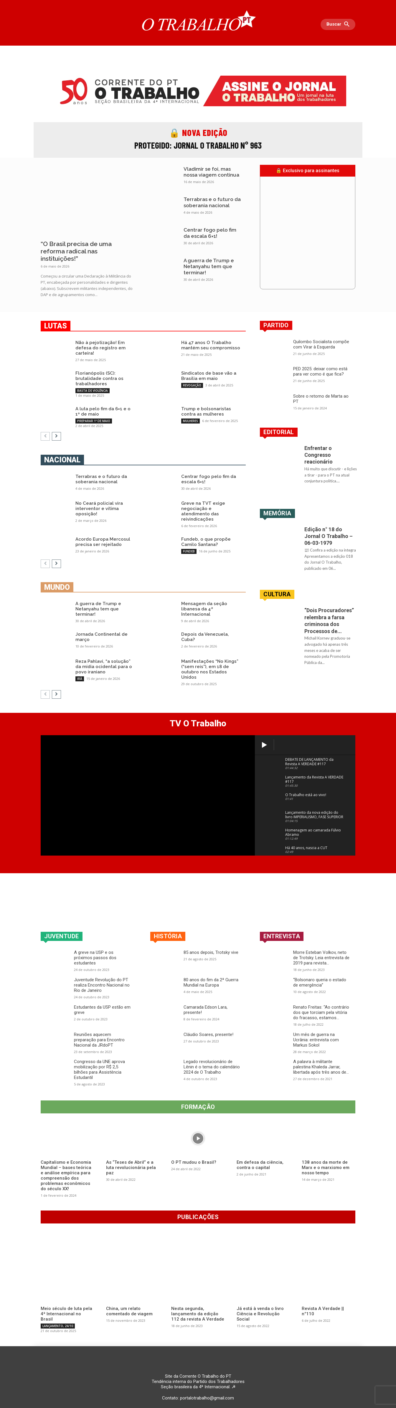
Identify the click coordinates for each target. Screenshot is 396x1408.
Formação (198, 1107)
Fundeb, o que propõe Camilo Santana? (206, 542)
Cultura (277, 594)
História (168, 936)
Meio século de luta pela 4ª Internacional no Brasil (66, 1314)
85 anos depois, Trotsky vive (211, 952)
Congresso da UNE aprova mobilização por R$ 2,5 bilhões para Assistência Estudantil (99, 1069)
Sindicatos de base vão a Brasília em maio (208, 376)
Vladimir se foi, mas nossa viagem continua (211, 172)
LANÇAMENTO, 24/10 (57, 1326)
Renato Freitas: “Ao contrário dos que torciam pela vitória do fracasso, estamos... (321, 1012)
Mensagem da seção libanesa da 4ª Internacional (204, 609)
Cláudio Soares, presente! (208, 1034)
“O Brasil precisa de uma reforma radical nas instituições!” (76, 251)
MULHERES (190, 421)
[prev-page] (45, 436)
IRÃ (79, 679)
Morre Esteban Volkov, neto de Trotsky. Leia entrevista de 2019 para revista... (321, 958)
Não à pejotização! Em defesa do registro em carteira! (100, 348)
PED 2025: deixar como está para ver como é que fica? (320, 371)
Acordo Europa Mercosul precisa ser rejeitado (102, 542)
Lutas (55, 326)
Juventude (61, 936)
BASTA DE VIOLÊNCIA (92, 390)
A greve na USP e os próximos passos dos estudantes (95, 958)
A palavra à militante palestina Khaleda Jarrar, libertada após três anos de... (321, 1067)
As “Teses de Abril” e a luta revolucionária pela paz (131, 1167)
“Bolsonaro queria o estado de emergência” (319, 982)
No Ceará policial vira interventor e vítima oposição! (99, 509)
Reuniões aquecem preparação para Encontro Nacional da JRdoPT (99, 1040)
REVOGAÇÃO (192, 385)
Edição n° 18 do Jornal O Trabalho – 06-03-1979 (328, 536)
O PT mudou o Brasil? (193, 1162)
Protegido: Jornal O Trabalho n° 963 (198, 145)
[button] (339, 24)
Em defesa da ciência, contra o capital (260, 1165)
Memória (277, 513)
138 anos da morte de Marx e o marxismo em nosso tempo (325, 1167)
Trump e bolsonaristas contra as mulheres (206, 411)
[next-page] (56, 436)
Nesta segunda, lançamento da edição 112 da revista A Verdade (197, 1314)
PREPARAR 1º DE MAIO (93, 421)
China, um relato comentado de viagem (129, 1311)
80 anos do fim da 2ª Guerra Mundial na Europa (211, 982)
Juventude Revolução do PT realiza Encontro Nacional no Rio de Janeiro (102, 985)
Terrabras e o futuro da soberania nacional (212, 202)
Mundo (57, 587)
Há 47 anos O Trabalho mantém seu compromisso (210, 345)
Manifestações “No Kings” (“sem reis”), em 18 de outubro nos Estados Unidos (209, 669)
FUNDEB (189, 551)
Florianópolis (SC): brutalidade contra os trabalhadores (99, 378)
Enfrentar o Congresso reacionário (318, 455)
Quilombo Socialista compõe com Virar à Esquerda (321, 344)
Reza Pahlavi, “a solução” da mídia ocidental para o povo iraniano (103, 667)
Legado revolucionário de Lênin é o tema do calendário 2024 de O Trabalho (212, 1067)
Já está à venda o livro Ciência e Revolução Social (260, 1314)
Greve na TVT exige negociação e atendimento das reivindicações (203, 511)
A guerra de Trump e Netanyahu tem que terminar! (209, 266)
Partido (276, 325)
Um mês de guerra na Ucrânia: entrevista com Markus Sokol (316, 1040)
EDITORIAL (278, 432)
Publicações (198, 1217)
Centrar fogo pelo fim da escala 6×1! (210, 233)
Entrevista (281, 936)
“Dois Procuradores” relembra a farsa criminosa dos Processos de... (329, 620)
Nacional (62, 460)
